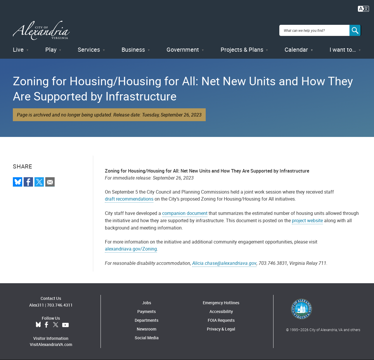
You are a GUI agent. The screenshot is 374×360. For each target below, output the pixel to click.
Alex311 (36, 305)
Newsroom (146, 329)
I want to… (343, 49)
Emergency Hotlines (221, 302)
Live (18, 49)
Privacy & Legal (221, 329)
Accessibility (221, 311)
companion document (184, 213)
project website (307, 220)
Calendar (296, 49)
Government (183, 49)
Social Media (147, 337)
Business (133, 49)
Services (89, 49)
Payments (146, 311)
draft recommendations (129, 199)
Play (50, 49)
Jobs (146, 302)
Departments (146, 320)
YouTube (65, 325)
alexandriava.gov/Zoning (131, 249)
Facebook (46, 325)
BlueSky (38, 325)
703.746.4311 (60, 305)
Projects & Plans (242, 49)
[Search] (355, 30)
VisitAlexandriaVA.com (51, 344)
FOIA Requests (221, 320)
